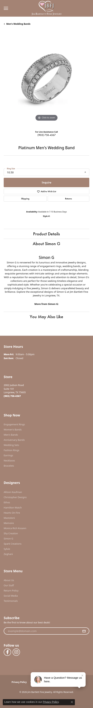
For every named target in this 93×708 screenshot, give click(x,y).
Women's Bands (13, 429)
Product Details (46, 234)
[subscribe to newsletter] (84, 631)
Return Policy (11, 590)
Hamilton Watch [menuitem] (13, 507)
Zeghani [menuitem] (8, 554)
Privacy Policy (19, 682)
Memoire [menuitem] (9, 523)
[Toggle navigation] (5, 8)
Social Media (11, 595)
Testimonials (11, 601)
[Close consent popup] (72, 702)
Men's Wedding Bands (18, 23)
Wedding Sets (11, 445)
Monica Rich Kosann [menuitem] (15, 528)
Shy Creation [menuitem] (11, 533)
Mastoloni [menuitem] (9, 518)
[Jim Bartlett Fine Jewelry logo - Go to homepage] (46, 8)
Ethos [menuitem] (7, 502)
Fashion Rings (11, 450)
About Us (9, 580)
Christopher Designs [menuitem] (15, 497)
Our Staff (9, 585)
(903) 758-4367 (47, 135)
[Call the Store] (12, 396)
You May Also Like (46, 316)
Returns (68, 198)
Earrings (8, 455)
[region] (46, 79)
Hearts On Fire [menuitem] (12, 512)
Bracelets (9, 465)
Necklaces (9, 460)
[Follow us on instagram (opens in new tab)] (16, 652)
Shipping (25, 198)
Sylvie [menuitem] (7, 549)
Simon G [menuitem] (8, 538)
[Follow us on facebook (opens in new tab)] (7, 652)
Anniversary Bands (14, 440)
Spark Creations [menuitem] (12, 543)
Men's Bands (11, 434)
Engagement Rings (14, 424)
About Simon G (46, 243)
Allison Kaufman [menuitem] (13, 492)
